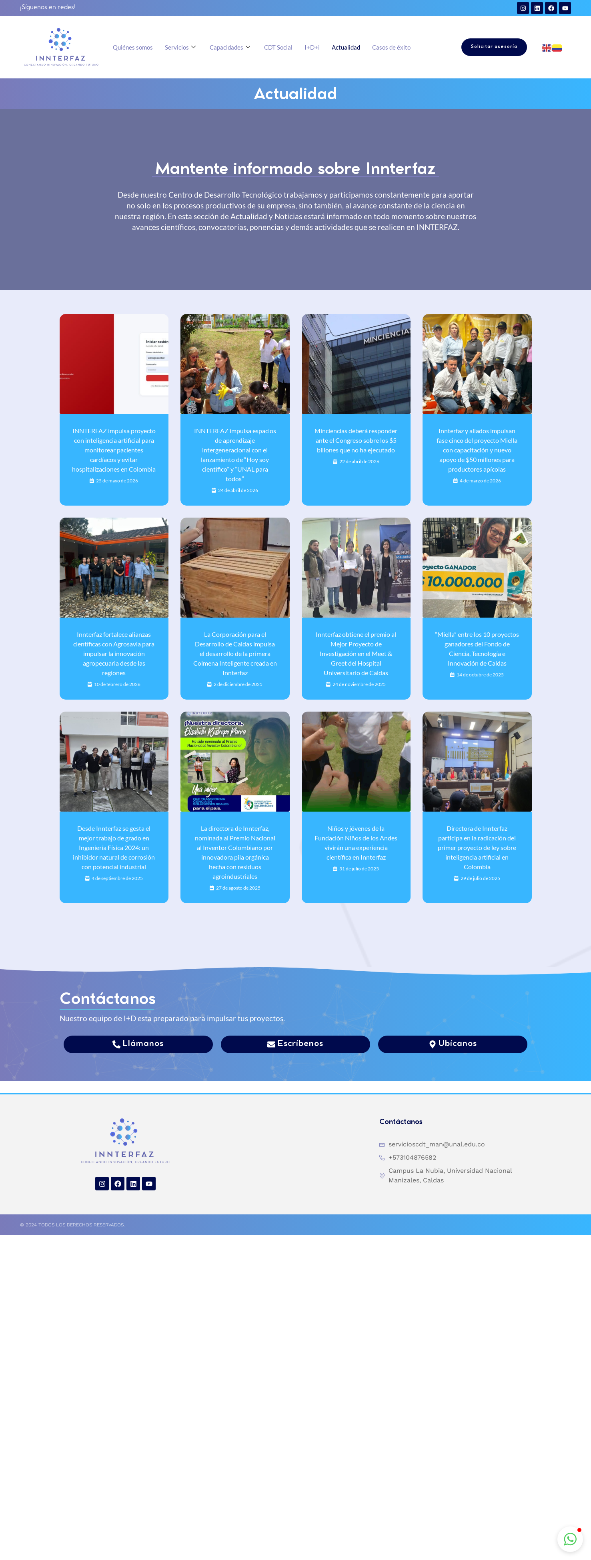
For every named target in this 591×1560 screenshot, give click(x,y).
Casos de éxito (391, 47)
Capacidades (231, 47)
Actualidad (346, 47)
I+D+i (312, 47)
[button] (570, 1539)
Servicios (181, 47)
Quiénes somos (133, 47)
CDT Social (278, 47)
